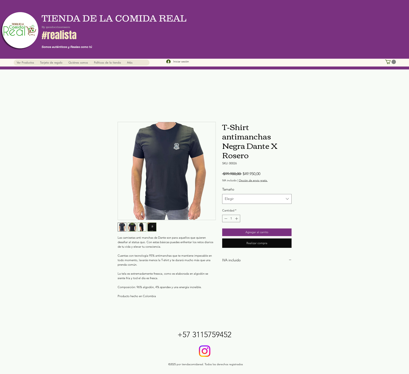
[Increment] (237, 218)
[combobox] (257, 199)
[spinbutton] (231, 218)
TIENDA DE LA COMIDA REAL (115, 18)
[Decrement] (225, 218)
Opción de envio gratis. (253, 180)
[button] (390, 62)
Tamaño (228, 189)
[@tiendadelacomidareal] (204, 351)
